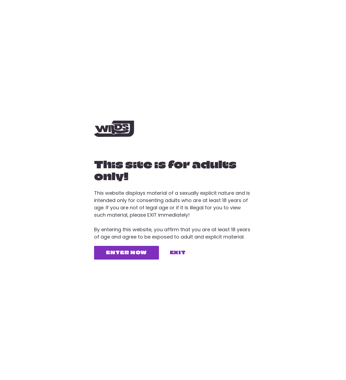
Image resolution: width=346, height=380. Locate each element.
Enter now (126, 252)
